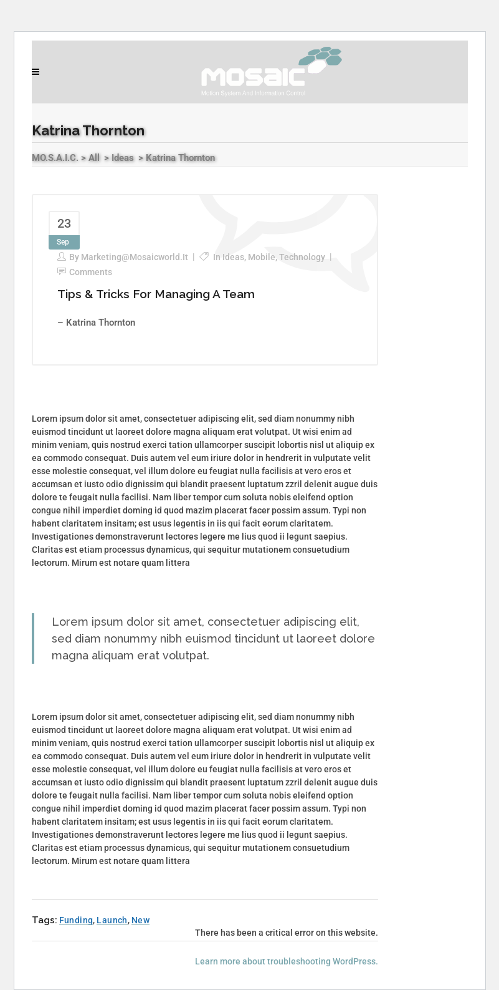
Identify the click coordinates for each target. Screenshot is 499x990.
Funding (76, 920)
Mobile (261, 257)
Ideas (123, 157)
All (94, 157)
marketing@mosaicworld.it (134, 257)
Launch (112, 920)
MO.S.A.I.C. (55, 157)
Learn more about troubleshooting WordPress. (286, 961)
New (140, 920)
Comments (90, 272)
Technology (302, 257)
